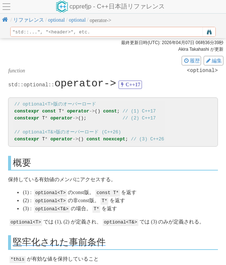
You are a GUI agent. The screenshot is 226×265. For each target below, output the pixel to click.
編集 (213, 61)
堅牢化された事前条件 (59, 241)
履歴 (191, 61)
